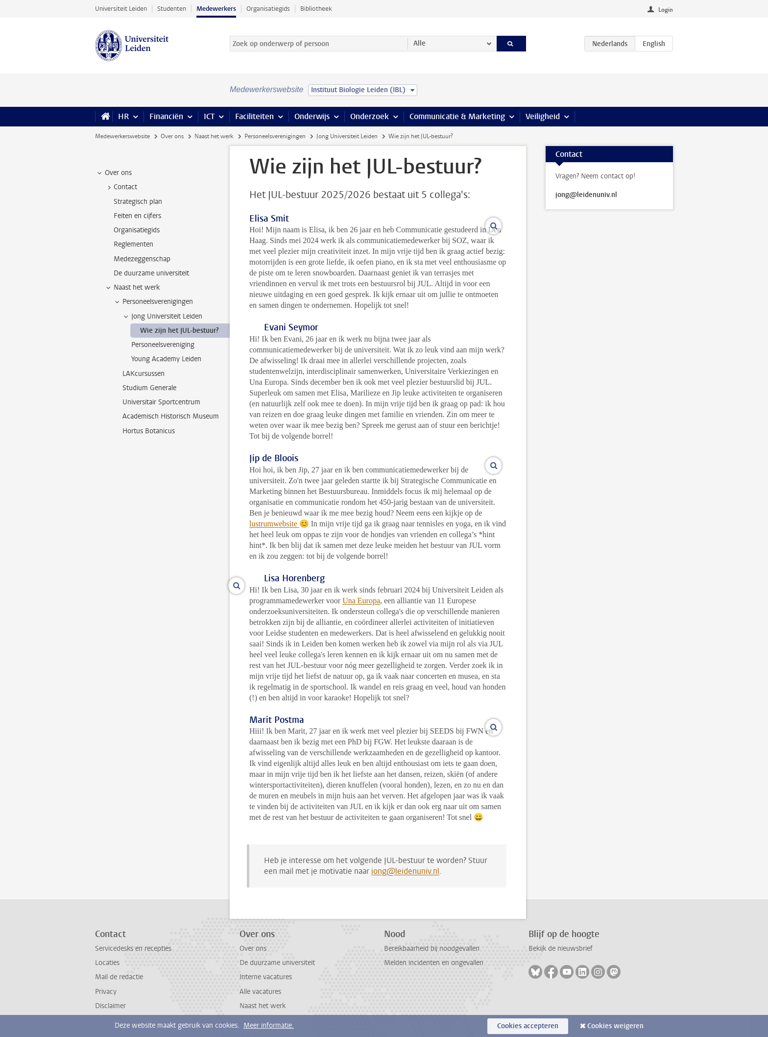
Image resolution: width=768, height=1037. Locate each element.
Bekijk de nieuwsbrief (560, 948)
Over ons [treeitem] (114, 173)
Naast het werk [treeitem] (132, 288)
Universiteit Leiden (121, 8)
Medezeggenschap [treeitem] (142, 259)
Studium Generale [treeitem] (149, 388)
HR (123, 116)
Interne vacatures (266, 977)
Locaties (107, 962)
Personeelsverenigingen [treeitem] (153, 302)
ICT (209, 116)
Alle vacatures (260, 991)
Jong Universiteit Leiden (347, 136)
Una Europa (361, 600)
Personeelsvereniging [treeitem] (162, 344)
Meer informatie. (268, 1025)
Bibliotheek (316, 8)
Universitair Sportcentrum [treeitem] (161, 402)
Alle (419, 43)
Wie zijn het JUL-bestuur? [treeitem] (179, 330)
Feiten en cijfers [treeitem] (137, 216)
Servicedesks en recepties (133, 948)
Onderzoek (369, 116)
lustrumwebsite (274, 523)
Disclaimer (110, 1006)
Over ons (172, 136)
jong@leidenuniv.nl (405, 871)
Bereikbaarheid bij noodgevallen (432, 948)
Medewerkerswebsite (122, 136)
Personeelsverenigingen (275, 136)
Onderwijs (312, 116)
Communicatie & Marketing (457, 116)
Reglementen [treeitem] (133, 244)
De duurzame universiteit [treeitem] (151, 273)
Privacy (106, 991)
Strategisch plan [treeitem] (138, 201)
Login (665, 10)
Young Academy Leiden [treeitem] (166, 359)
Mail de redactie (119, 977)
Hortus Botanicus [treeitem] (148, 431)
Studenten (171, 8)
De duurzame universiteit (277, 962)
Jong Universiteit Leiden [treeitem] (162, 316)
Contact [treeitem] (120, 187)
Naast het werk (213, 136)
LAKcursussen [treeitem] (143, 373)
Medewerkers (216, 8)
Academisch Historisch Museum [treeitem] (170, 416)
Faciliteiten (254, 116)
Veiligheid (543, 116)
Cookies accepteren (527, 1026)
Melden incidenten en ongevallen (433, 962)
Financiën (166, 116)
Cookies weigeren (615, 1026)
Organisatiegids (268, 8)
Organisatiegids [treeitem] (137, 230)
